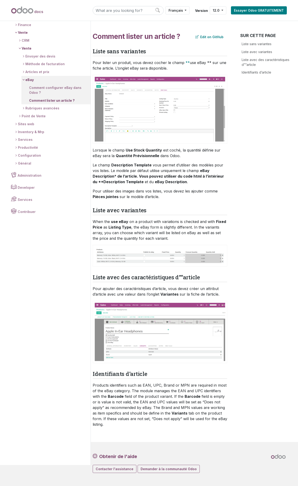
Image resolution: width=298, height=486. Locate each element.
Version (201, 11)
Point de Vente (34, 138)
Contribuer (27, 233)
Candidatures (29, 38)
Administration (30, 197)
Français (176, 10)
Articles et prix (38, 93)
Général (24, 185)
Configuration (29, 177)
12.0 (216, 10)
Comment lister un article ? (52, 122)
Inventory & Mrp (31, 153)
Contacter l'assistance (114, 469)
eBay (30, 101)
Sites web (26, 146)
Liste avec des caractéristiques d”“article (265, 62)
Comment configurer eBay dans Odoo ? (51, 111)
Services (25, 161)
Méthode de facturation (45, 86)
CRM (26, 62)
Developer (26, 209)
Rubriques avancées (43, 130)
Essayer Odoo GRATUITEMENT (259, 10)
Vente (23, 54)
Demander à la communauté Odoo (169, 469)
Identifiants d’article (256, 72)
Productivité (28, 169)
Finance (24, 46)
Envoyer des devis (41, 78)
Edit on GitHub (209, 37)
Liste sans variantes (256, 44)
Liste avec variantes (257, 52)
